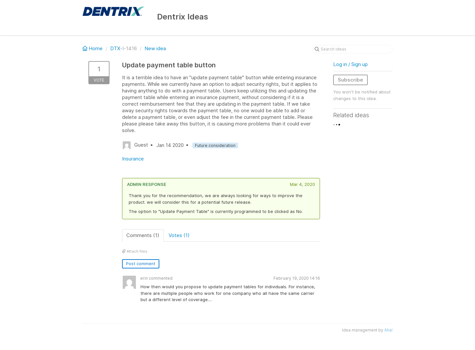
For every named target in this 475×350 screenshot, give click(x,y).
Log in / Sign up (350, 64)
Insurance (133, 159)
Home (93, 48)
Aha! (388, 330)
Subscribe (350, 80)
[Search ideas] (352, 49)
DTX (115, 48)
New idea (155, 48)
